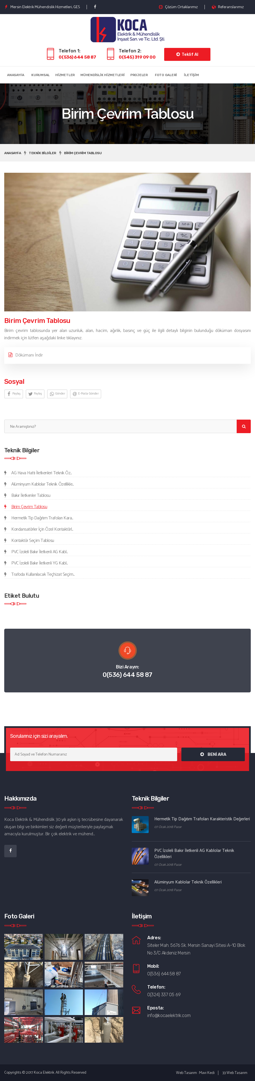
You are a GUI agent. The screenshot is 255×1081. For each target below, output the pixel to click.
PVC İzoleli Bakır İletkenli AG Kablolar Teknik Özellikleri (194, 853)
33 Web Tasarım (234, 1073)
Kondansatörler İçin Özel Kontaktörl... (42, 529)
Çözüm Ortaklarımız (178, 7)
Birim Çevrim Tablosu (83, 153)
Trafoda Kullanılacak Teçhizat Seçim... (42, 574)
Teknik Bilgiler (42, 153)
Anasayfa (15, 75)
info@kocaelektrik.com (168, 1015)
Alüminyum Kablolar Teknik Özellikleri (188, 882)
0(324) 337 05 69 (164, 994)
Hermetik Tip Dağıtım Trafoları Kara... (42, 518)
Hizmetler (65, 75)
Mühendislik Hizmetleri (102, 75)
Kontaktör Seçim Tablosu (32, 540)
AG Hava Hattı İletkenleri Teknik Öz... (41, 473)
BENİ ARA (213, 754)
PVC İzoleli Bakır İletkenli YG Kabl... (39, 563)
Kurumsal (40, 75)
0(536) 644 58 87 (77, 57)
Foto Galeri (166, 75)
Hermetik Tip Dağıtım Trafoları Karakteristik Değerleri (202, 819)
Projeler (139, 75)
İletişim (191, 75)
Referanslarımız (228, 7)
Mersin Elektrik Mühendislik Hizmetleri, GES (42, 7)
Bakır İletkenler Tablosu (30, 495)
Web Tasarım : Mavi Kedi (195, 1073)
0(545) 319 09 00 (137, 57)
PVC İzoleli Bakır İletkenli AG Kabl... (39, 552)
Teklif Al (187, 54)
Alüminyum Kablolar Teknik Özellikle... (42, 484)
